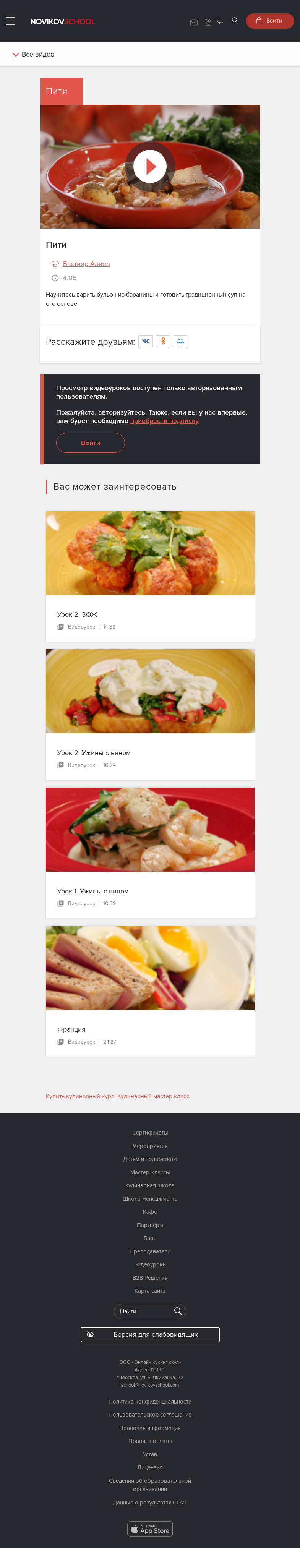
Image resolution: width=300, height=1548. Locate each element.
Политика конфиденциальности (150, 1401)
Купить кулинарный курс (80, 1096)
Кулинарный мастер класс (153, 1096)
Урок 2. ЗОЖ (77, 614)
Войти (269, 20)
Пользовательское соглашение (150, 1414)
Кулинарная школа (150, 1185)
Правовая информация (150, 1428)
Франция (71, 1029)
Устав (150, 1454)
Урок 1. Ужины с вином (93, 891)
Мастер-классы (150, 1172)
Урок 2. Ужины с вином (94, 753)
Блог (150, 1238)
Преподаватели (150, 1251)
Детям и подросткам (150, 1159)
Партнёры (150, 1225)
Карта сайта (150, 1290)
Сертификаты (150, 1132)
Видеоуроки (150, 1264)
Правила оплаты (150, 1441)
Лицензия (150, 1467)
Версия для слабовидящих (142, 1334)
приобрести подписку (164, 421)
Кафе (150, 1211)
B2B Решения (150, 1277)
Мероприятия (150, 1146)
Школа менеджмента (150, 1198)
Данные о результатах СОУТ (150, 1502)
